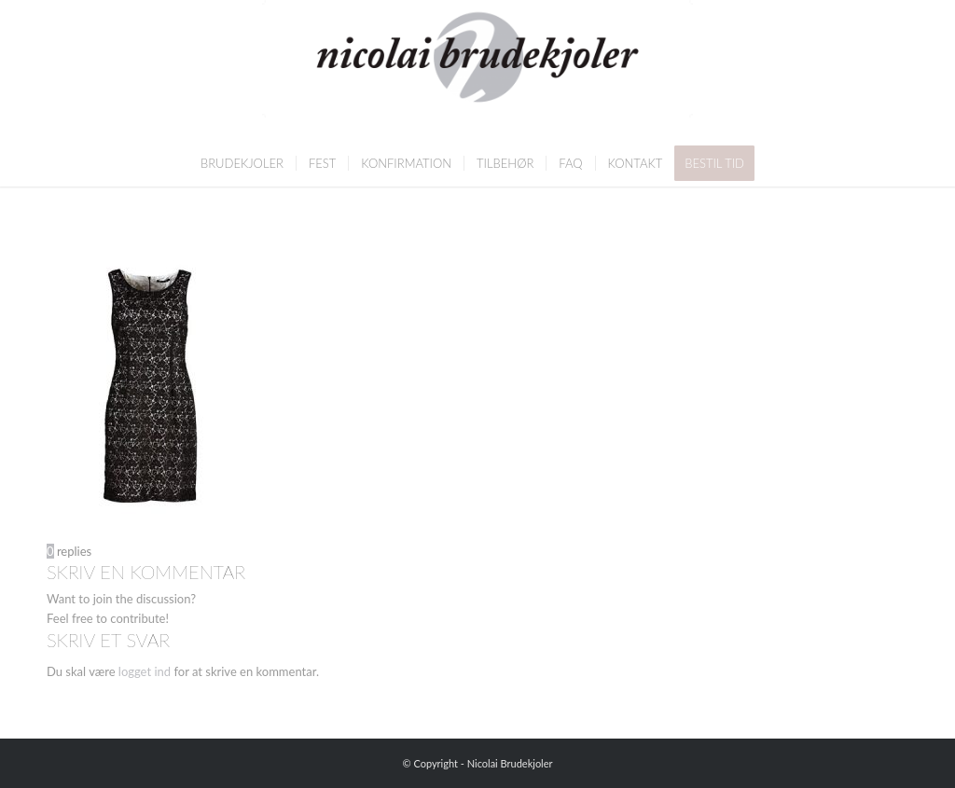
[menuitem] (242, 163)
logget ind (144, 671)
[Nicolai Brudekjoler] (477, 70)
